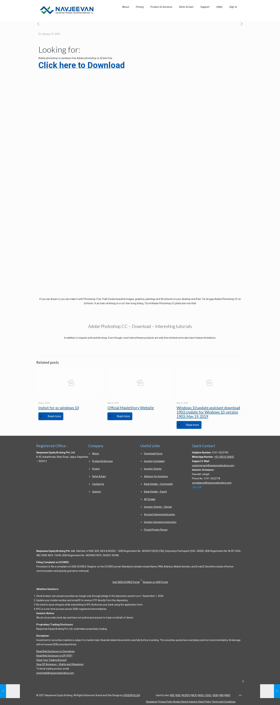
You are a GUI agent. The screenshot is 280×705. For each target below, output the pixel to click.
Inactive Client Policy (200, 701)
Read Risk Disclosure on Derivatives (55, 651)
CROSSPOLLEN (131, 695)
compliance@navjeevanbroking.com (212, 482)
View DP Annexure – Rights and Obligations (60, 664)
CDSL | (208, 695)
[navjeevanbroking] (193, 487)
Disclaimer (152, 701)
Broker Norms (181, 701)
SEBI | (216, 695)
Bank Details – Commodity (158, 484)
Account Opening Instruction (159, 514)
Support (96, 491)
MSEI (227, 695)
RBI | (221, 695)
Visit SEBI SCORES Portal (126, 582)
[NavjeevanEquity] (200, 487)
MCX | (194, 695)
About (95, 453)
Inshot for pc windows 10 (58, 407)
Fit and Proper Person (156, 529)
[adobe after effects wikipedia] (38, 24)
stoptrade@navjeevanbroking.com (55, 673)
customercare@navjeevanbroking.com (213, 465)
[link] (219, 17)
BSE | (179, 695)
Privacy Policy (165, 701)
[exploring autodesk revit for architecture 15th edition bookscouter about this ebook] (242, 24)
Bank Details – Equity (155, 491)
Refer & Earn (99, 476)
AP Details (149, 499)
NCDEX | (186, 695)
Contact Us (98, 484)
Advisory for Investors (156, 476)
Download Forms (153, 453)
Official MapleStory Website (130, 407)
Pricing (96, 468)
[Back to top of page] (240, 695)
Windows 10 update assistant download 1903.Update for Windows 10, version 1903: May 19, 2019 (208, 411)
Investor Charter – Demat (158, 506)
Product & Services (102, 461)
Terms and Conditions (224, 701)
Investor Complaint (154, 461)
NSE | (173, 695)
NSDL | (201, 695)
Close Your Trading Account (51, 660)
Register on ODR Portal (155, 582)
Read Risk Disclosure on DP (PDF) (54, 655)
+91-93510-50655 (224, 456)
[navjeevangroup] (195, 487)
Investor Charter (153, 468)
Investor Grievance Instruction (160, 522)
